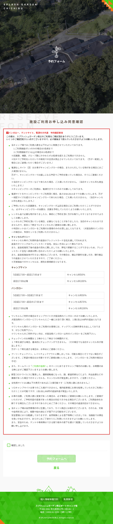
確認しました (18, 445)
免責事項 (68, 499)
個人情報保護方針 (49, 499)
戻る (56, 468)
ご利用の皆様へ (39, 366)
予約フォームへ (57, 458)
